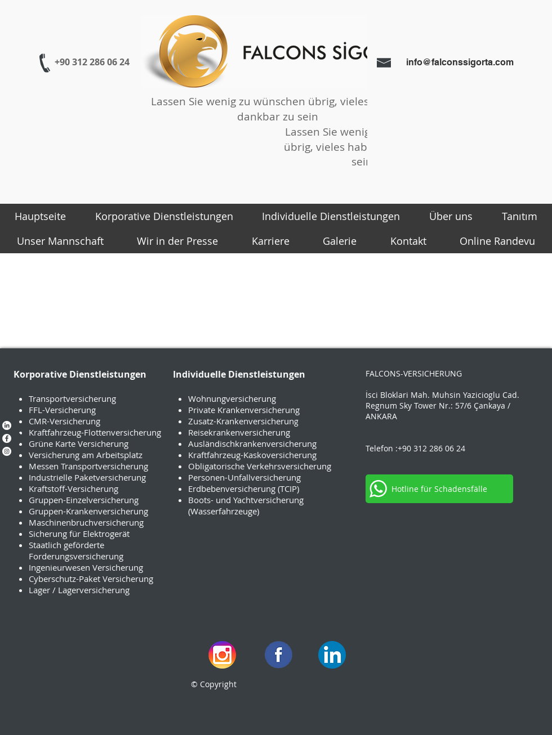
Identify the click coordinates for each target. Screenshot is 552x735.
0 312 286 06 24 (436, 448)
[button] (164, 216)
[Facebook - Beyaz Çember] (6, 438)
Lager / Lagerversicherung (79, 589)
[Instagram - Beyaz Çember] (6, 451)
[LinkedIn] (6, 425)
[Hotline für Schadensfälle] (439, 488)
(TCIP (287, 488)
